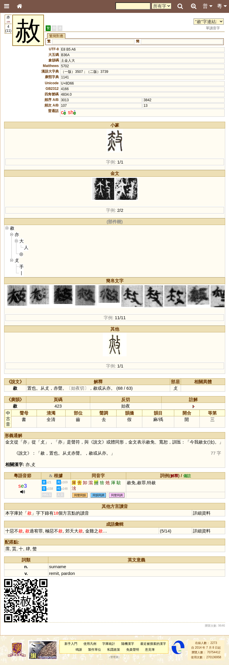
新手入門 (70, 643)
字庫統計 (108, 643)
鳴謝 (79, 649)
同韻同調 (98, 495)
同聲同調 (117, 495)
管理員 (114, 657)
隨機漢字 (127, 643)
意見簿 (150, 649)
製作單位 (94, 649)
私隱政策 (113, 649)
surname (57, 566)
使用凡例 (89, 643)
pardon (68, 573)
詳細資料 (202, 513)
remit (54, 573)
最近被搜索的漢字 (153, 643)
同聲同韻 (80, 495)
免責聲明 (132, 649)
